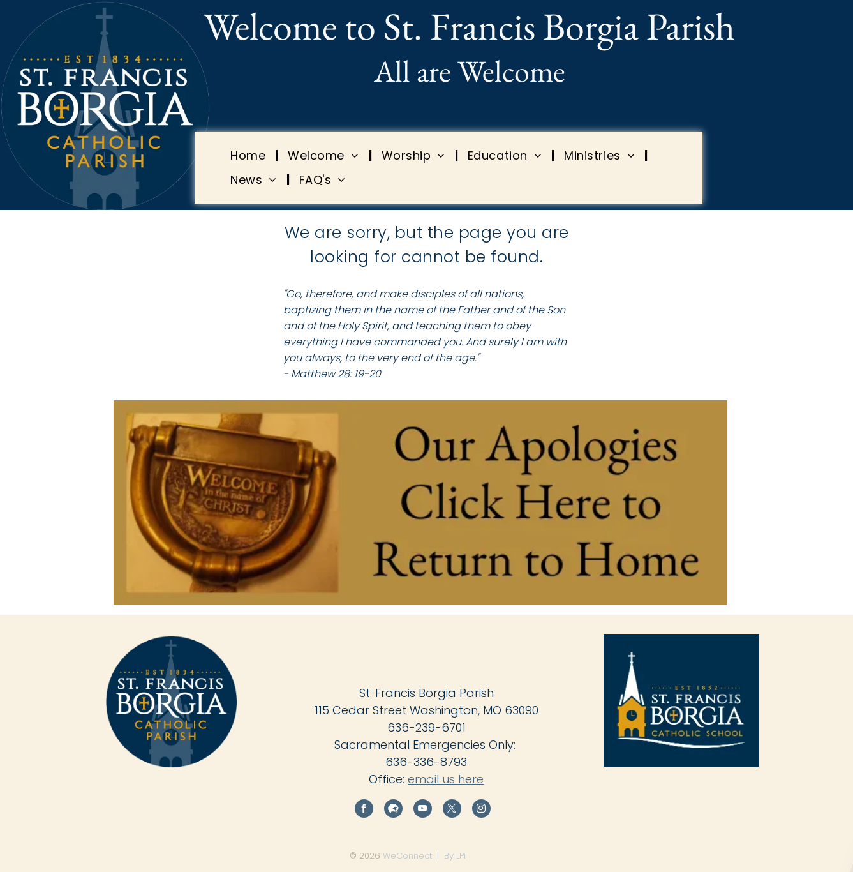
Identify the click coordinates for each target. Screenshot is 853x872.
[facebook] (364, 810)
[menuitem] (249, 155)
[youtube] (422, 810)
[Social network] (393, 810)
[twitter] (452, 810)
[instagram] (481, 810)
